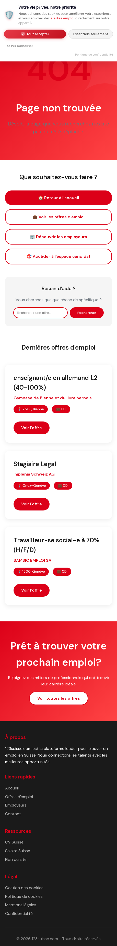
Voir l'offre (31, 427)
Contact (13, 813)
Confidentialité (19, 913)
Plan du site (16, 859)
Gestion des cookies (24, 887)
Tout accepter (35, 34)
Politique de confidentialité (94, 54)
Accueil (12, 788)
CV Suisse (14, 842)
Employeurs (16, 805)
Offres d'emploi (19, 796)
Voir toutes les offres (58, 698)
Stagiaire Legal (35, 464)
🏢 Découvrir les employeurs (58, 236)
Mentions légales (20, 904)
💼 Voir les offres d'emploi (58, 217)
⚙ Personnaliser (20, 46)
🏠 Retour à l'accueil (58, 197)
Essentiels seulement (90, 34)
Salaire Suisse (17, 850)
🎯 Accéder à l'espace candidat (58, 256)
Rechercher (86, 313)
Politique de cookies (24, 896)
